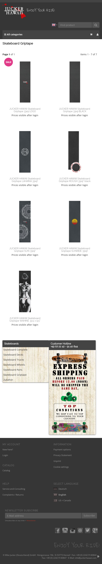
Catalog (6, 470)
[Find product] (75, 25)
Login (5, 455)
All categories (13, 34)
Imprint (57, 461)
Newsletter (31, 520)
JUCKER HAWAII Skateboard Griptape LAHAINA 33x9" (24, 179)
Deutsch (60, 488)
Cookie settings (61, 466)
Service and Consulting (14, 488)
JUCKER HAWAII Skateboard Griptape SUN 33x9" (24, 249)
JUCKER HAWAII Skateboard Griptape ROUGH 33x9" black (74, 179)
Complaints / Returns (13, 494)
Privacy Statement (63, 455)
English (60, 494)
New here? (8, 449)
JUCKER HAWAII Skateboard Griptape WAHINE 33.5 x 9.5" (24, 319)
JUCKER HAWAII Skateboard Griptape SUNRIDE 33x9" (74, 249)
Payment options (62, 449)
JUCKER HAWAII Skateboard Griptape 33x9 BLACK (74, 110)
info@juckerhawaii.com (85, 557)
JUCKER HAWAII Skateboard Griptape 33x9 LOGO (24, 110)
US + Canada (62, 500)
